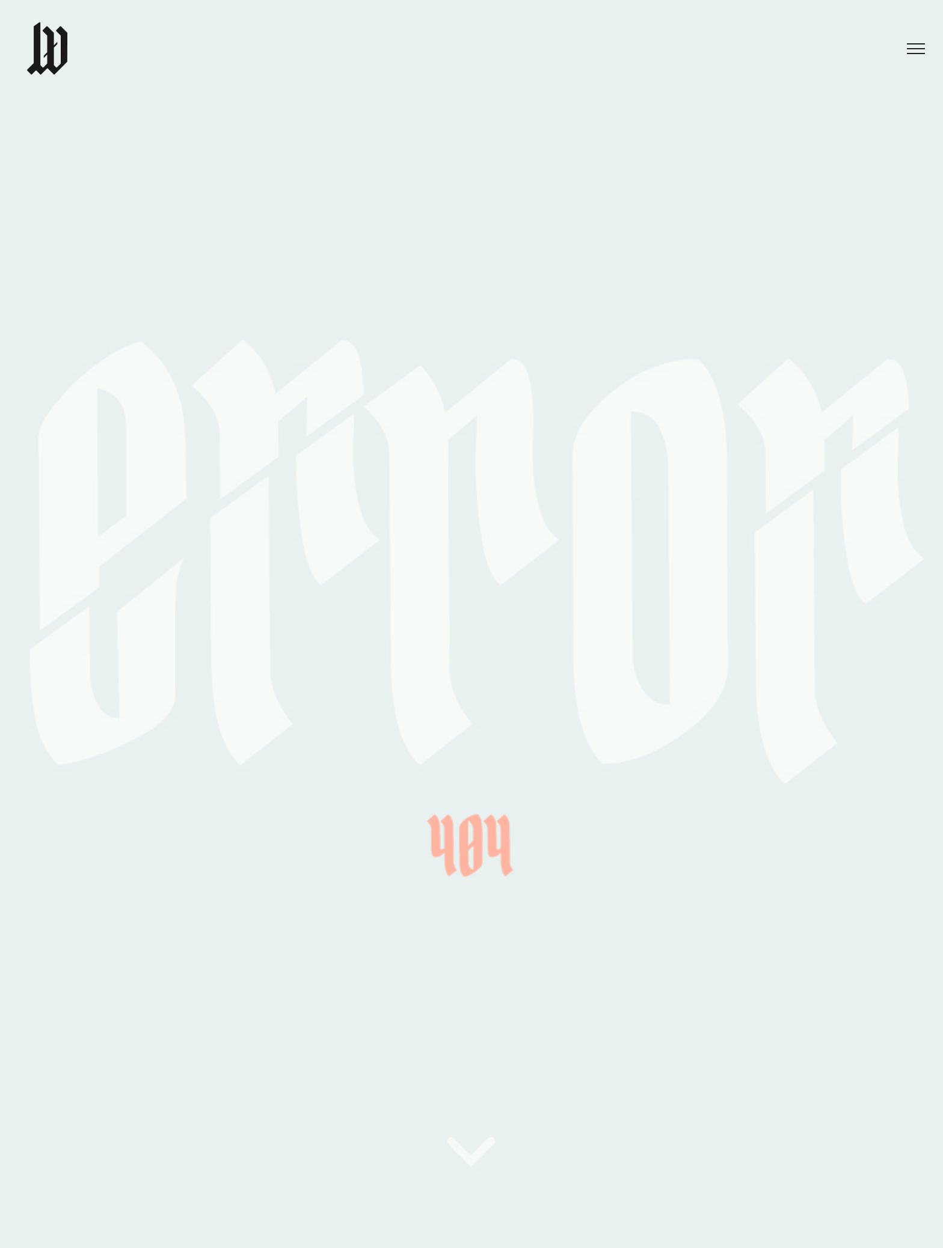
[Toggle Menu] (916, 48)
